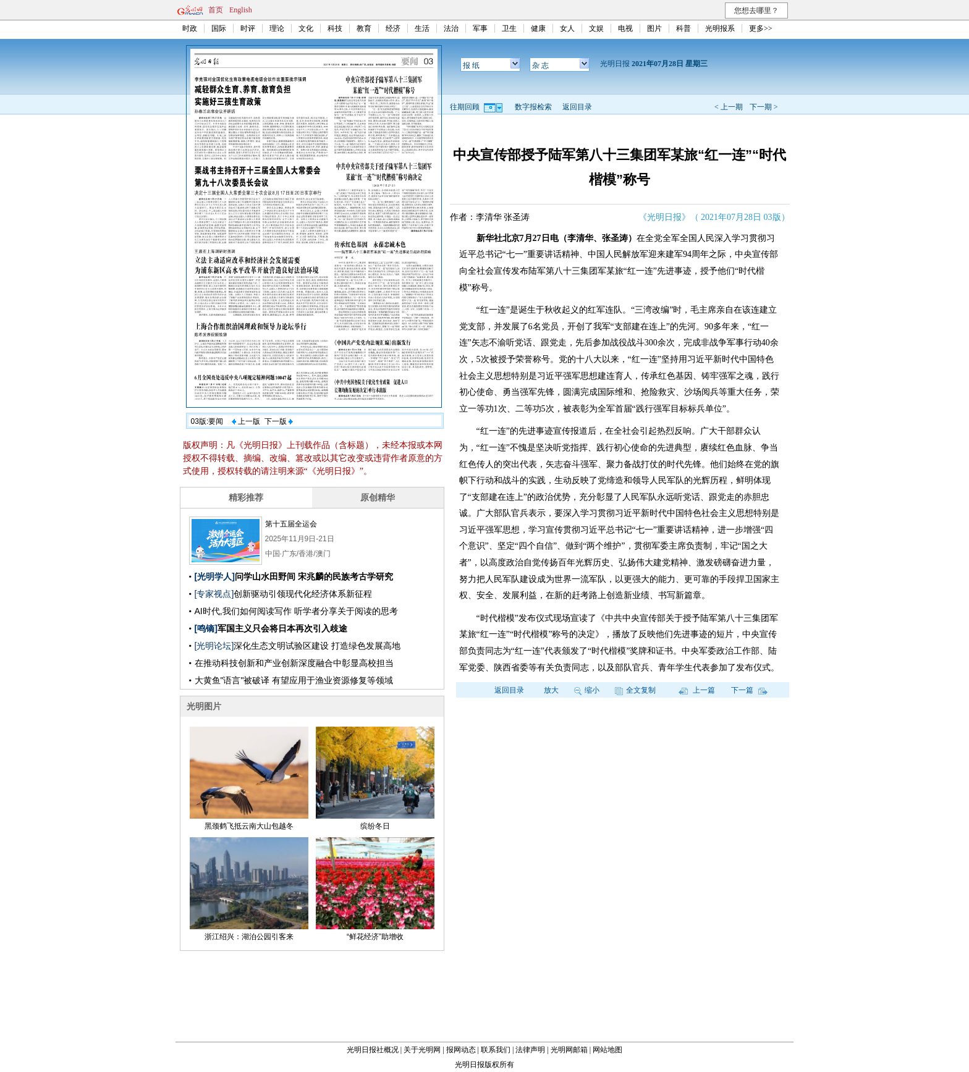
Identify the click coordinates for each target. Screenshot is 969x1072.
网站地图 (607, 1049)
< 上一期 (728, 107)
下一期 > (764, 107)
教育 (364, 28)
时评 (247, 28)
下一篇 (749, 690)
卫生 (509, 28)
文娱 (596, 28)
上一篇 (697, 690)
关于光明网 (422, 1049)
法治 (451, 28)
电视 (625, 28)
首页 (215, 10)
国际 (218, 28)
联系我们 (495, 1049)
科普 (683, 28)
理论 (276, 28)
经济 (393, 28)
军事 (480, 28)
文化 (305, 28)
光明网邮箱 (569, 1049)
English (240, 10)
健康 (538, 28)
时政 (189, 28)
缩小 (586, 690)
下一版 (278, 421)
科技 (335, 28)
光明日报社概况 (373, 1049)
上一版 (246, 421)
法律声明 (530, 1049)
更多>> (760, 28)
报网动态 (461, 1049)
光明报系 (720, 28)
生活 (422, 28)
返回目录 (577, 107)
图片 (654, 28)
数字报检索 (533, 107)
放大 (551, 690)
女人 (567, 28)
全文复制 (635, 690)
